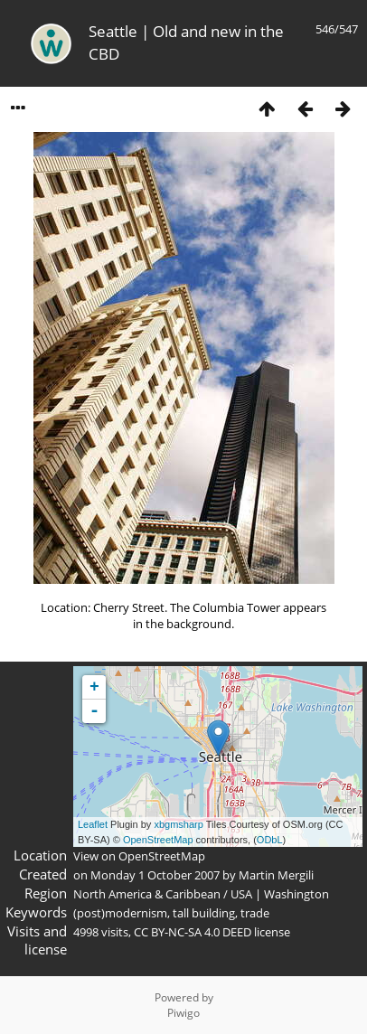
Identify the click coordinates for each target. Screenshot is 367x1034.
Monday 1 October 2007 (155, 875)
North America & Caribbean (147, 894)
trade (254, 913)
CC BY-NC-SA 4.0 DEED (192, 932)
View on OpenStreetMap (139, 856)
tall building (204, 913)
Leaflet (93, 824)
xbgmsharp (178, 824)
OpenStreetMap (158, 839)
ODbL (270, 839)
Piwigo (183, 1012)
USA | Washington (280, 894)
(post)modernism (120, 913)
